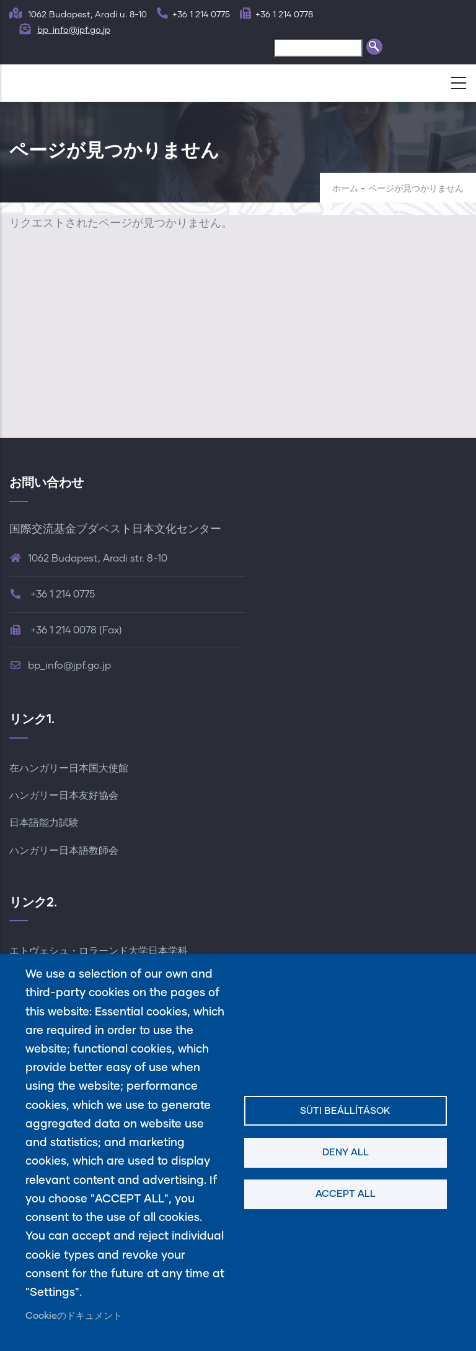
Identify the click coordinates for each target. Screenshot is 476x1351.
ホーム (345, 189)
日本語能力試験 (44, 823)
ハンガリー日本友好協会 (63, 796)
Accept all (345, 1194)
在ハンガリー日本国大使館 (68, 768)
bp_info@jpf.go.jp (73, 30)
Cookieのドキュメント (73, 1316)
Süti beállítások (345, 1111)
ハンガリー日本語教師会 (63, 851)
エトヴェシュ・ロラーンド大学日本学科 (98, 951)
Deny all (345, 1152)
